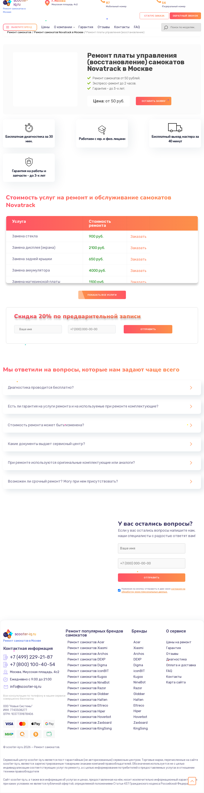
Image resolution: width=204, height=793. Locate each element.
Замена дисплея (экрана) (33, 247)
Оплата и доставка (181, 665)
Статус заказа (154, 15)
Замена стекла (25, 236)
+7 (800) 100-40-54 (32, 665)
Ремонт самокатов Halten (87, 700)
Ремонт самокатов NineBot (89, 682)
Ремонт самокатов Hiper (86, 711)
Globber (139, 694)
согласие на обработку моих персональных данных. (153, 590)
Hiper (137, 711)
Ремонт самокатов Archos (88, 654)
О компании (63, 27)
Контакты (121, 27)
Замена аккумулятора (31, 270)
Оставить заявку (154, 101)
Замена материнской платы (36, 282)
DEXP (137, 659)
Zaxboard (140, 723)
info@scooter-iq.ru (25, 687)
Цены (45, 27)
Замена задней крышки (32, 259)
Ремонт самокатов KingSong (90, 728)
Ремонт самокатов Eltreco (88, 705)
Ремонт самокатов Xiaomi (87, 648)
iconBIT (139, 671)
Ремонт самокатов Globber (88, 694)
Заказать (138, 236)
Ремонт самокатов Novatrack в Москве (58, 32)
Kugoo (138, 677)
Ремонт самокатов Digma (87, 665)
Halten (138, 700)
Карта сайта (176, 682)
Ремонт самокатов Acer (86, 642)
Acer (136, 642)
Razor (137, 688)
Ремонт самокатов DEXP (86, 659)
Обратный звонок (185, 15)
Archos (138, 654)
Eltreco (138, 705)
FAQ (137, 27)
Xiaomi (138, 648)
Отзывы (104, 27)
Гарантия (85, 27)
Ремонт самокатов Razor (87, 688)
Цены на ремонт (178, 642)
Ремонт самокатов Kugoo (87, 677)
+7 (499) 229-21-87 (31, 657)
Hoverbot (140, 717)
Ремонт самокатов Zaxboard (90, 723)
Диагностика (176, 659)
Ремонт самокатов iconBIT (88, 671)
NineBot (139, 682)
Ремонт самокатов (19, 32)
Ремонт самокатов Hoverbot (89, 717)
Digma (138, 665)
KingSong (140, 728)
